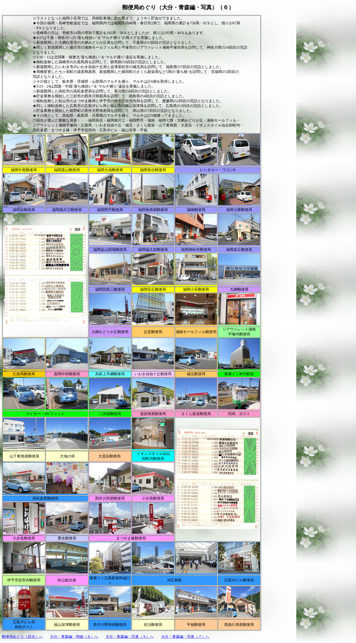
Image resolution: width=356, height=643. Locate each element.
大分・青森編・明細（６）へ (74, 637)
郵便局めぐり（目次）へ (22, 637)
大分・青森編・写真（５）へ (130, 637)
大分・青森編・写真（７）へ (185, 637)
